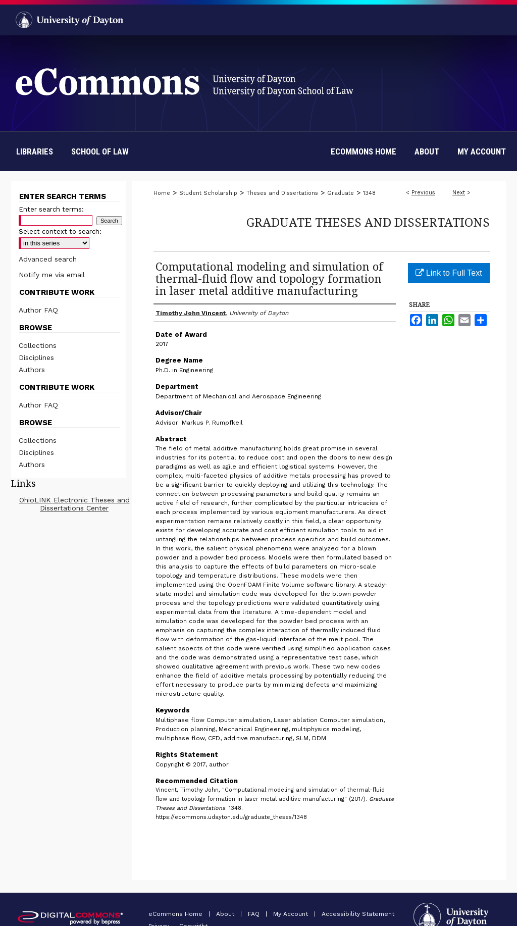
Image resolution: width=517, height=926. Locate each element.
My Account (291, 913)
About (226, 913)
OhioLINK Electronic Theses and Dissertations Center (74, 504)
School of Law (100, 151)
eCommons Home (176, 913)
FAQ (255, 913)
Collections (38, 345)
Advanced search (48, 259)
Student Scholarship (208, 193)
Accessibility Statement (358, 913)
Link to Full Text (449, 273)
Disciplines (36, 357)
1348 (369, 193)
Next (458, 192)
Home (161, 193)
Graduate (340, 193)
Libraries (34, 151)
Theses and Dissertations (282, 193)
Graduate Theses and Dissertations (368, 222)
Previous (423, 192)
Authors (32, 370)
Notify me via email (52, 275)
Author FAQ (38, 310)
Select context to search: (60, 231)
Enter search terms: (51, 209)
